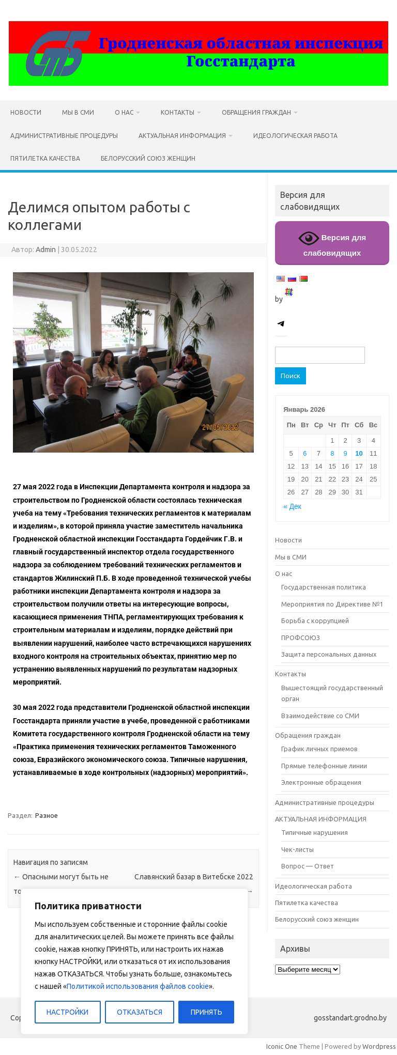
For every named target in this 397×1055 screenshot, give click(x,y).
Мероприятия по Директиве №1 (332, 604)
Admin (46, 249)
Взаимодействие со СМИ (320, 715)
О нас (124, 112)
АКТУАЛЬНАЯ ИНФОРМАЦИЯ (182, 135)
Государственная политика (323, 587)
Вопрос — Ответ (307, 866)
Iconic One (281, 1046)
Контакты (177, 112)
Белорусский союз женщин (148, 158)
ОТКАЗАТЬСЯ (139, 1012)
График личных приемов (319, 748)
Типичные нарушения (314, 832)
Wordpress (379, 1046)
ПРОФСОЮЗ (300, 637)
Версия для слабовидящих (332, 242)
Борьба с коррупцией (315, 620)
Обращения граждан (256, 112)
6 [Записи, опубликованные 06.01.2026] (305, 453)
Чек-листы (297, 849)
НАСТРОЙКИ (67, 1012)
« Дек (292, 506)
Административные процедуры (64, 135)
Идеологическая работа (295, 135)
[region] (134, 961)
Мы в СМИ (78, 112)
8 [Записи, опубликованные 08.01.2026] (332, 453)
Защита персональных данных (329, 654)
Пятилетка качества (45, 158)
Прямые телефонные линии (324, 765)
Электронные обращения (321, 782)
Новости (25, 112)
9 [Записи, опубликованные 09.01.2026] (345, 453)
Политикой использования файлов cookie (138, 986)
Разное (46, 815)
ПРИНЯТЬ (206, 1012)
